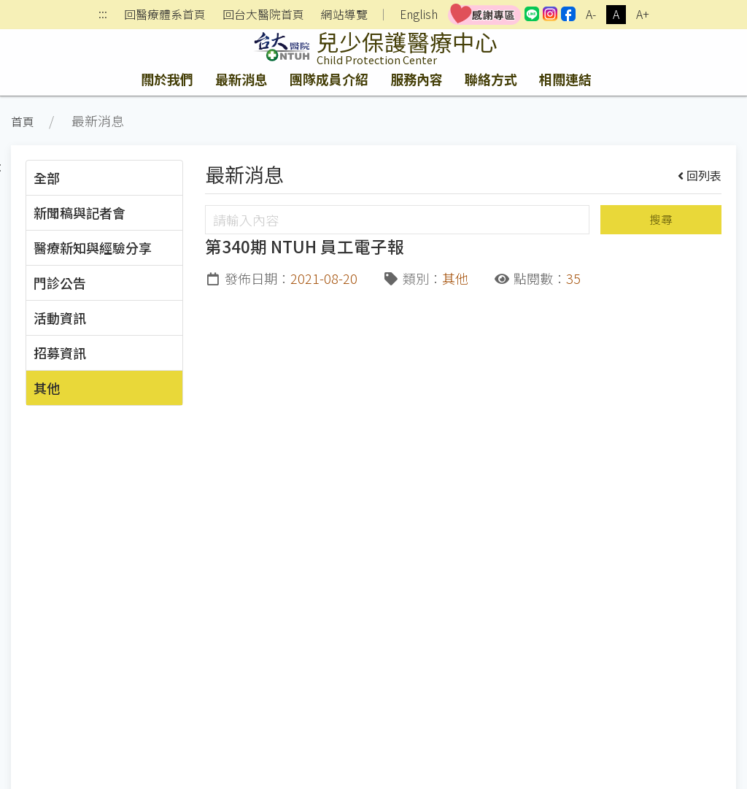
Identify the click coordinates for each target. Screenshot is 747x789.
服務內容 (416, 78)
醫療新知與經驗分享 (93, 247)
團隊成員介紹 (329, 78)
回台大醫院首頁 (263, 14)
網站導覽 (344, 14)
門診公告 (60, 282)
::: (102, 15)
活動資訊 (60, 317)
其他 (47, 387)
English (419, 14)
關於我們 (167, 78)
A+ (642, 14)
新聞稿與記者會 (79, 212)
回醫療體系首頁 (165, 14)
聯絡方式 (491, 78)
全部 (47, 177)
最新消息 (241, 78)
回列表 (700, 175)
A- (591, 14)
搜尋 (661, 219)
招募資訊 (60, 352)
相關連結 (565, 78)
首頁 (22, 121)
